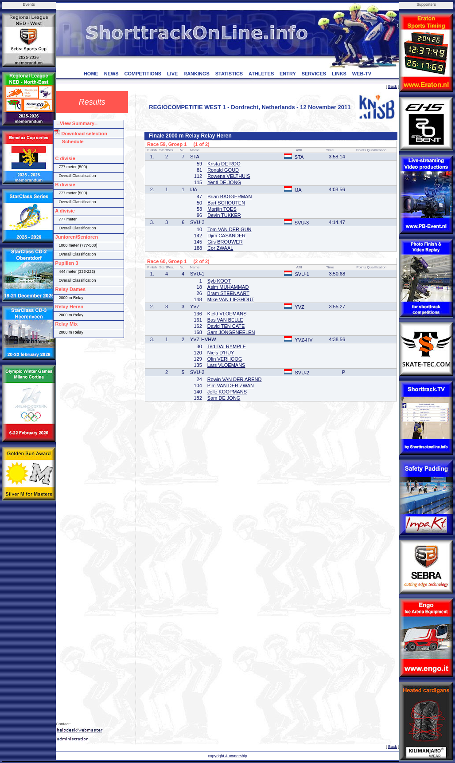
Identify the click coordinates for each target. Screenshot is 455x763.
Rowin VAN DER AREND (234, 379)
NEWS (111, 73)
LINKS (339, 73)
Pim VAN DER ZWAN (230, 385)
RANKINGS (196, 73)
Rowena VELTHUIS (228, 176)
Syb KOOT (219, 280)
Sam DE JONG (224, 398)
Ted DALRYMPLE (226, 346)
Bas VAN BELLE (225, 320)
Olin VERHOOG (224, 359)
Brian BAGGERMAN (229, 196)
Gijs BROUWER (224, 241)
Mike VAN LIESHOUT (230, 299)
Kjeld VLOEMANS (227, 313)
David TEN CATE (226, 326)
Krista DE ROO (224, 163)
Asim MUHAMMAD (228, 287)
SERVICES (314, 73)
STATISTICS (229, 73)
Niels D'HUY (220, 352)
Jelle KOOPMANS (227, 391)
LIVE (172, 73)
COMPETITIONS (142, 73)
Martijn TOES (222, 209)
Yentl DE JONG (224, 182)
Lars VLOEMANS (226, 365)
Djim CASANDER (226, 235)
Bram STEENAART (228, 293)
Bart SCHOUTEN (226, 202)
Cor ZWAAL (220, 248)
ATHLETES (261, 73)
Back (392, 86)
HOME (91, 73)
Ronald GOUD (223, 170)
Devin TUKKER (224, 215)
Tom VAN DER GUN (229, 229)
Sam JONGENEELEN (231, 332)
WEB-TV (361, 73)
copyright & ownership (227, 756)
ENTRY (288, 73)
